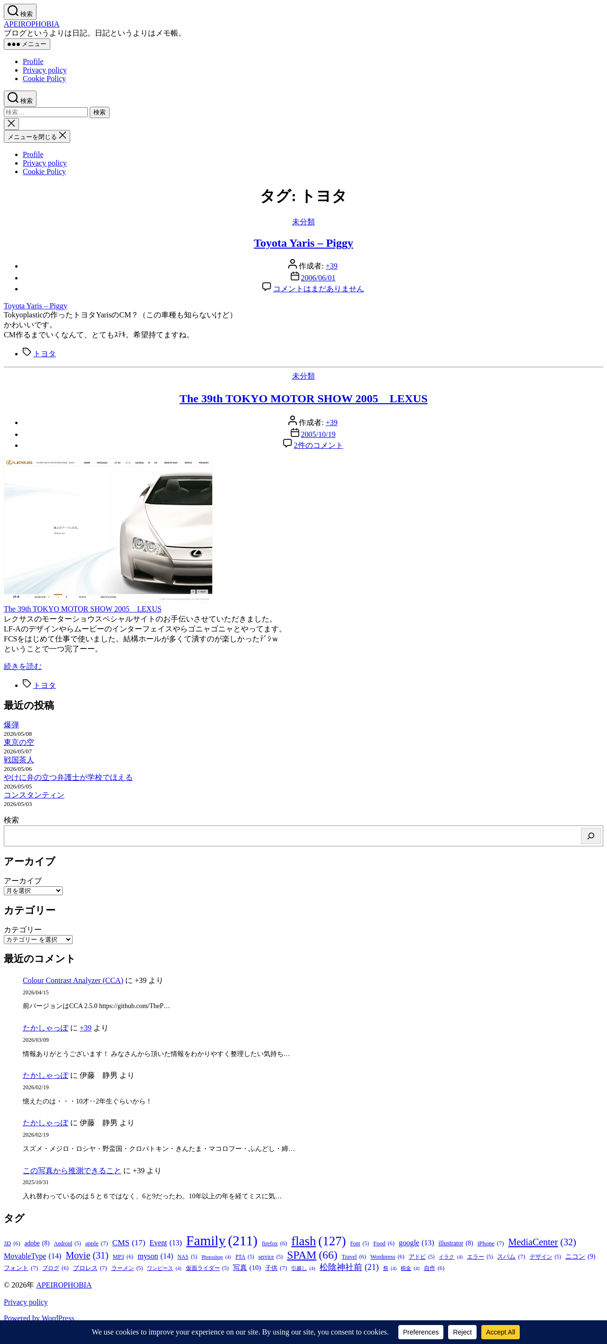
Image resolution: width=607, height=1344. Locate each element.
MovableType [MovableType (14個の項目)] (32, 1256)
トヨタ (44, 354)
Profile (33, 61)
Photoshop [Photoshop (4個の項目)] (216, 1257)
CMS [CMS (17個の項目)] (128, 1243)
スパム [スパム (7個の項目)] (511, 1257)
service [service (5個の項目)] (270, 1257)
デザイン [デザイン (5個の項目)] (545, 1257)
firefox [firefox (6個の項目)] (274, 1243)
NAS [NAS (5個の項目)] (187, 1257)
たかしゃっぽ (45, 1028)
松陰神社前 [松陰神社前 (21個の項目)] (349, 1267)
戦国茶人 (19, 760)
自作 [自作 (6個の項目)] (434, 1268)
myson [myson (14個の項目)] (155, 1256)
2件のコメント (318, 445)
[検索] (591, 836)
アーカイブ (23, 881)
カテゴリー (23, 930)
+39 (332, 266)
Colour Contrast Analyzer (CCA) (73, 980)
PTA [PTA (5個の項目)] (244, 1257)
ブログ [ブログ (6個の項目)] (55, 1268)
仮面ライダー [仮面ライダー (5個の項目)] (207, 1268)
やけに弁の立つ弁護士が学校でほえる (68, 777)
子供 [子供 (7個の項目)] (276, 1268)
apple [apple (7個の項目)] (96, 1243)
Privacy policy (45, 70)
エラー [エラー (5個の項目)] (480, 1257)
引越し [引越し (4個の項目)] (303, 1268)
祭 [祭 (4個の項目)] (389, 1268)
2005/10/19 (318, 434)
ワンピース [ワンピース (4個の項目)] (164, 1268)
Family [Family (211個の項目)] (222, 1241)
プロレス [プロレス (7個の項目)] (90, 1268)
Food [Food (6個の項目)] (384, 1243)
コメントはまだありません (318, 289)
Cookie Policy (44, 78)
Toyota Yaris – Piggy (303, 243)
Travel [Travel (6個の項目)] (354, 1257)
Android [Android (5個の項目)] (67, 1244)
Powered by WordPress (39, 1318)
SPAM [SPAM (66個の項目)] (312, 1255)
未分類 (303, 222)
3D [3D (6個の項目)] (12, 1243)
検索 (11, 820)
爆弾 (11, 725)
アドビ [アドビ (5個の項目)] (422, 1257)
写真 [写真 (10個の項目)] (247, 1268)
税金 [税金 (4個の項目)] (410, 1268)
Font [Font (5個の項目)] (359, 1244)
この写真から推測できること (72, 1171)
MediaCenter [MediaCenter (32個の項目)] (542, 1242)
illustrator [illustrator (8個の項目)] (455, 1243)
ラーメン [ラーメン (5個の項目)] (127, 1268)
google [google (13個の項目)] (416, 1243)
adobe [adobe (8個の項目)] (37, 1243)
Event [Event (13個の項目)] (165, 1243)
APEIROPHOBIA (31, 24)
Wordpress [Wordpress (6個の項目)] (387, 1257)
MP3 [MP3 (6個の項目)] (123, 1257)
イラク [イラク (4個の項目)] (450, 1257)
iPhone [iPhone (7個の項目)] (491, 1243)
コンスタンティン (34, 795)
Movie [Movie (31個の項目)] (86, 1255)
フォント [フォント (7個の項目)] (21, 1268)
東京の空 (19, 742)
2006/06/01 (318, 278)
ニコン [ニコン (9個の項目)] (580, 1256)
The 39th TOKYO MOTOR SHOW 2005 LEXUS (304, 398)
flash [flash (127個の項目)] (318, 1241)
